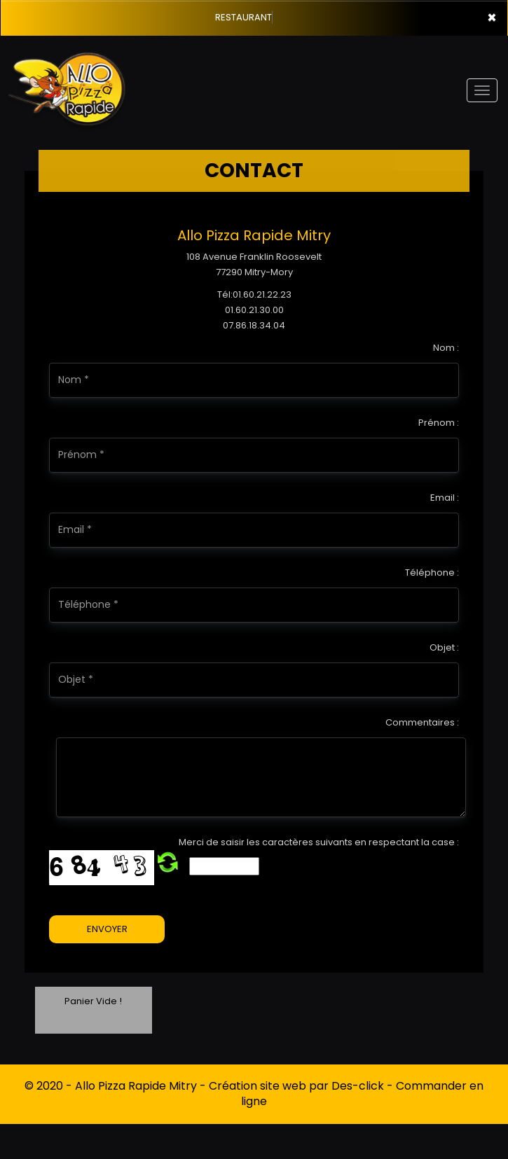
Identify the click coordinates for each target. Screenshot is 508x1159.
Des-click (357, 1086)
